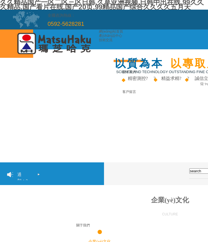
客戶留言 (129, 92)
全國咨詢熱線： (61, 15)
